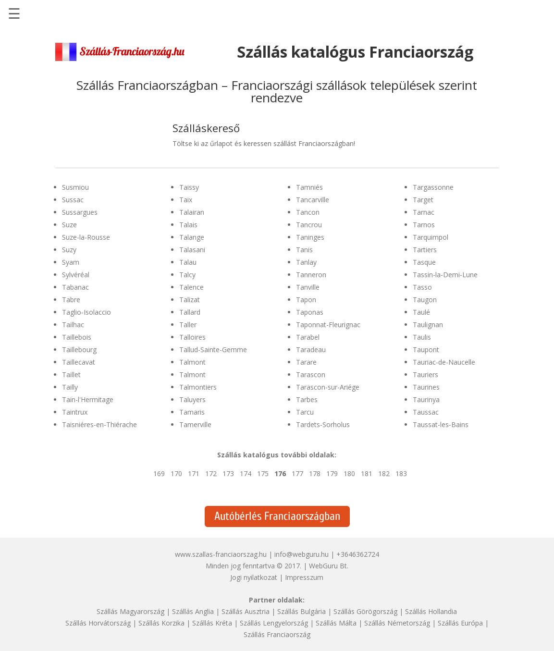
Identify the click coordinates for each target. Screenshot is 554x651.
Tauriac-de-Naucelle (444, 362)
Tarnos (424, 224)
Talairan (191, 212)
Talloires (192, 337)
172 (211, 473)
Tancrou (309, 224)
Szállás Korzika (161, 622)
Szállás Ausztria (246, 611)
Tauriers (425, 374)
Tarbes (307, 399)
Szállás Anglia (193, 611)
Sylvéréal (75, 274)
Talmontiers (198, 387)
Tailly (70, 387)
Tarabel (308, 337)
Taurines (426, 387)
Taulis (422, 337)
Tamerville (195, 424)
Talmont (192, 362)
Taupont (426, 349)
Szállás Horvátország (98, 622)
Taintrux (74, 412)
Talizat (189, 299)
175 (263, 473)
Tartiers (425, 249)
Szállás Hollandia (431, 611)
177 (297, 473)
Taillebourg (79, 349)
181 (366, 473)
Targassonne (433, 187)
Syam (70, 262)
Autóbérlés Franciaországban (277, 516)
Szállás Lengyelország (274, 622)
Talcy (187, 274)
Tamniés (309, 187)
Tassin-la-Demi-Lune (445, 274)
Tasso (422, 287)
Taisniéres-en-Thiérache (99, 424)
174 (245, 473)
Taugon (425, 299)
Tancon (308, 212)
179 (332, 473)
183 (401, 473)
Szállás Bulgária (301, 611)
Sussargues (80, 212)
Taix (185, 199)
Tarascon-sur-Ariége (327, 387)
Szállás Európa (460, 622)
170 (176, 473)
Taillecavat (78, 362)
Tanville (308, 287)
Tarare (306, 362)
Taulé (421, 312)
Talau (188, 262)
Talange (191, 237)
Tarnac (423, 212)
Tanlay (306, 262)
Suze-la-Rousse (86, 237)
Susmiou (75, 187)
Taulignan (428, 324)
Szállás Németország (397, 622)
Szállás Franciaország (277, 634)
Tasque (424, 262)
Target (423, 199)
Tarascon (310, 374)
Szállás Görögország (365, 611)
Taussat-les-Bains (440, 424)
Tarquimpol (430, 237)
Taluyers (192, 399)
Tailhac (73, 324)
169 (159, 473)
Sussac (73, 199)
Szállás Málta (336, 622)
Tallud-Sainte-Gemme (213, 349)
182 (384, 473)
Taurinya (426, 399)
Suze (69, 224)
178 (314, 473)
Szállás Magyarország (130, 611)
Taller (188, 324)
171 (193, 473)
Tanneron (311, 274)
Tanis (304, 249)
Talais (188, 224)
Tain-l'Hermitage (87, 399)
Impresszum (304, 577)
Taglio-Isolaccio (86, 312)
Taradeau (311, 349)
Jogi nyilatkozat (253, 577)
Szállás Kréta (212, 622)
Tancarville (312, 199)
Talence (191, 287)
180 (349, 473)
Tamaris (192, 412)
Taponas (309, 312)
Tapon (306, 299)
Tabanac (75, 287)
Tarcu (305, 412)
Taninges (310, 237)
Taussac (426, 412)
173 (228, 473)
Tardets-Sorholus (323, 424)
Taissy (189, 187)
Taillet (71, 374)
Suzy (69, 249)
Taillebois (76, 337)
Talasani (192, 249)
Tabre (71, 299)
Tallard (189, 312)
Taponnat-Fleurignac (328, 324)
